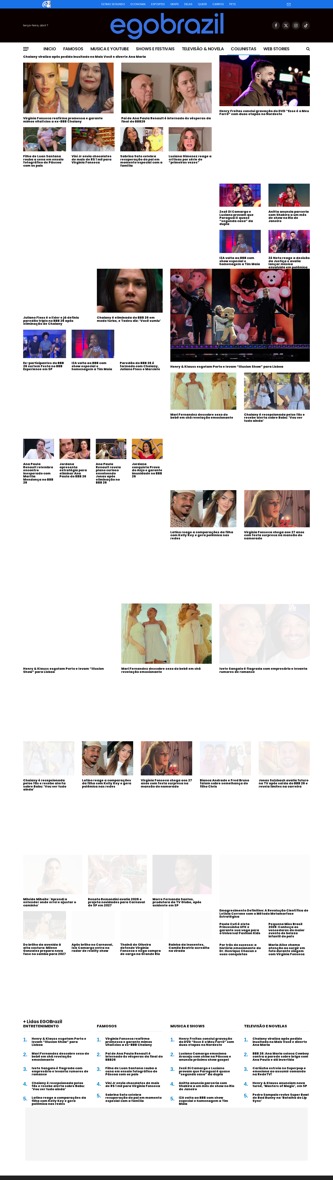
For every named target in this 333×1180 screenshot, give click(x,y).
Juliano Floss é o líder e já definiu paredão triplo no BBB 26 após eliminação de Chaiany (51, 320)
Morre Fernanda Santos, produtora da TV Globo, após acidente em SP (176, 902)
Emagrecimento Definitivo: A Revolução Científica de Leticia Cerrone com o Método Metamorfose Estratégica (263, 913)
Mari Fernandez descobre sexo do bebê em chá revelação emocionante (201, 416)
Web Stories (276, 49)
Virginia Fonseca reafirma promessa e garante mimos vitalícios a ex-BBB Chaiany (63, 120)
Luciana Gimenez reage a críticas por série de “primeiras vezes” (190, 159)
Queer (202, 4)
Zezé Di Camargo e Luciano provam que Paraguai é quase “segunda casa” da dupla (236, 218)
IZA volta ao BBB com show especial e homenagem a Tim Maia (239, 261)
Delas (188, 4)
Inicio (50, 49)
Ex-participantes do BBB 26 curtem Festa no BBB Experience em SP (43, 366)
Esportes (158, 4)
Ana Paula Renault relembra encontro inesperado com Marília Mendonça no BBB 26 (38, 473)
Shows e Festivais (155, 49)
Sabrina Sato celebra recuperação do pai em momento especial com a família (141, 161)
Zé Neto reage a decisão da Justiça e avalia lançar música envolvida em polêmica (289, 262)
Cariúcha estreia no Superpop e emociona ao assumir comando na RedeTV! (279, 1071)
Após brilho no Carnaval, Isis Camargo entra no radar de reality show (92, 947)
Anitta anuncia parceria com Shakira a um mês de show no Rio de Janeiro (288, 216)
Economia (138, 4)
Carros (218, 4)
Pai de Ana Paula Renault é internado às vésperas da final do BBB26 (166, 120)
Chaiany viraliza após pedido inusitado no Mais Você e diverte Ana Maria (84, 56)
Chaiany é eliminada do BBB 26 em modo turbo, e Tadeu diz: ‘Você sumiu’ (129, 319)
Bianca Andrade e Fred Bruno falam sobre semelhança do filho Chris (224, 783)
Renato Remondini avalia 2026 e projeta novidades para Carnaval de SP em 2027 (116, 902)
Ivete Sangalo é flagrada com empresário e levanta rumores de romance (263, 670)
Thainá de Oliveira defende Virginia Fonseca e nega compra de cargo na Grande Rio (140, 949)
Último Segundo (113, 4)
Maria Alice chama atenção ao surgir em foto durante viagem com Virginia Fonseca (286, 949)
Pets (232, 4)
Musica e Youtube (109, 49)
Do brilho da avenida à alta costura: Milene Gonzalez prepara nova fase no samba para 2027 (44, 949)
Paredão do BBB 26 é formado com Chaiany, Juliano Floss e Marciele (140, 366)
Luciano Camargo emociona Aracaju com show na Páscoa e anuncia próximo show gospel (205, 1056)
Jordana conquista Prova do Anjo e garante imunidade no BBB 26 (147, 470)
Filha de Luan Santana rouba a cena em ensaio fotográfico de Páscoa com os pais (43, 161)
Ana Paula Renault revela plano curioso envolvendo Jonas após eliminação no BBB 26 (108, 473)
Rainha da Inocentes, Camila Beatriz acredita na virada (189, 947)
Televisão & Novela (203, 49)
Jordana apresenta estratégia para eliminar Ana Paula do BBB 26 (73, 470)
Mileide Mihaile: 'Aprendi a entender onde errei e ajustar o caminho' (49, 902)
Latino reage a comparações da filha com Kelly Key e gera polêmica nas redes (201, 535)
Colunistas (243, 49)
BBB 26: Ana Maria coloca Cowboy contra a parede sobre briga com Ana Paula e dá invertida (281, 1056)
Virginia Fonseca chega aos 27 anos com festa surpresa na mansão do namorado (274, 535)
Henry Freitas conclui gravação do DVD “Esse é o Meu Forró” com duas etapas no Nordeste (264, 113)
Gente (174, 4)
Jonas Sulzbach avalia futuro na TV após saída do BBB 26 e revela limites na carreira (283, 783)
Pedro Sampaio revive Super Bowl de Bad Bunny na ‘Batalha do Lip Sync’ (281, 1098)
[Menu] (26, 49)
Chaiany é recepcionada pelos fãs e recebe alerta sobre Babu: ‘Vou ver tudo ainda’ (274, 417)
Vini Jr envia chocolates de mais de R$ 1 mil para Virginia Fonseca (91, 159)
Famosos (73, 49)
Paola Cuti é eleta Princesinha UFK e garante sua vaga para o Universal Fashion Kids (239, 929)
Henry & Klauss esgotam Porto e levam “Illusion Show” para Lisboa (226, 366)
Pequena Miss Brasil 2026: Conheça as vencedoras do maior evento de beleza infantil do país (286, 930)
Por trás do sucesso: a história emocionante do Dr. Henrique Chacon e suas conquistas (240, 949)
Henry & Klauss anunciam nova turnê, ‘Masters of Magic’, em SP (280, 1085)
